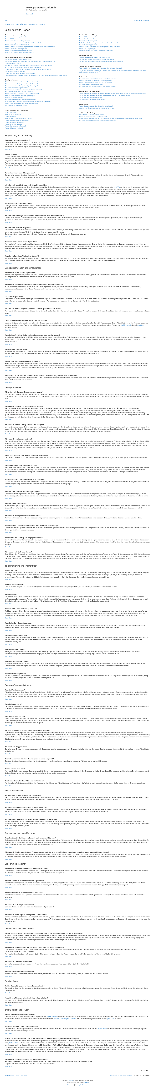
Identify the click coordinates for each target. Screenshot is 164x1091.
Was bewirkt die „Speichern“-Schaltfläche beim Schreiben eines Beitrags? (28, 101)
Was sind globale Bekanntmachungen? (17, 120)
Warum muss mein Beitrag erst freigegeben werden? (21, 103)
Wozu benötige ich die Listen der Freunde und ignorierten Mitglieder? (100, 68)
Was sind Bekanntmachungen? (14, 122)
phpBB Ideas (102, 1029)
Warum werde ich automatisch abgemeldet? (18, 50)
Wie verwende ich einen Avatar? (15, 71)
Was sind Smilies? (10, 116)
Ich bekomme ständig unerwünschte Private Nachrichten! (96, 59)
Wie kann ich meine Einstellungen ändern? (18, 59)
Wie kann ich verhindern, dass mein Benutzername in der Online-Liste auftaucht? (30, 61)
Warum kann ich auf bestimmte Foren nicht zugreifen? (22, 94)
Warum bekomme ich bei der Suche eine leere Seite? (95, 83)
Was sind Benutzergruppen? (87, 41)
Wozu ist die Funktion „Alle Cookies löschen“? (19, 52)
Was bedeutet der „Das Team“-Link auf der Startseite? (95, 50)
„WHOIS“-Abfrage (14, 1043)
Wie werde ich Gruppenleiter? (88, 45)
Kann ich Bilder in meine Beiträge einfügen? (18, 118)
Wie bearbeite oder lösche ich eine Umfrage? (19, 91)
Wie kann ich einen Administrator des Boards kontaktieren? (97, 121)
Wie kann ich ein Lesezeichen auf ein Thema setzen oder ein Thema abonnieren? (104, 95)
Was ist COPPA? (10, 39)
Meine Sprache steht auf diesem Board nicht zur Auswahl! (23, 67)
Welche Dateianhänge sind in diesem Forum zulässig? (96, 106)
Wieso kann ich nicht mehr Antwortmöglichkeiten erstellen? (23, 90)
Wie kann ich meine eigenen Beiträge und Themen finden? (97, 86)
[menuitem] (6, 20)
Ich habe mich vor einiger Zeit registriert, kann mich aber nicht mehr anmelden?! (30, 46)
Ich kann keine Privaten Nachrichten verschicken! (94, 57)
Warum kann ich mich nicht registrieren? (17, 41)
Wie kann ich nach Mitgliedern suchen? (91, 84)
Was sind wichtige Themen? (13, 124)
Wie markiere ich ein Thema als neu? (16, 105)
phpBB (71, 1080)
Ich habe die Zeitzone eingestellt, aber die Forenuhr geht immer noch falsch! (28, 65)
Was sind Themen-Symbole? (14, 128)
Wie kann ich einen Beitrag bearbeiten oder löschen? (21, 84)
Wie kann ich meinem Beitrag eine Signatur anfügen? (21, 86)
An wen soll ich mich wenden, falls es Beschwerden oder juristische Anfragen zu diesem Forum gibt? (110, 118)
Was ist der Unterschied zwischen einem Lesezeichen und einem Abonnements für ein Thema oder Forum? (112, 93)
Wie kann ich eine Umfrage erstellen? (16, 88)
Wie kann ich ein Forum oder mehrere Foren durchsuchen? (97, 79)
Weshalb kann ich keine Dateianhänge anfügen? (20, 95)
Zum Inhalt (29, 14)
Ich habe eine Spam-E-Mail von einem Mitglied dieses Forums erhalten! (101, 61)
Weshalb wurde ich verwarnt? (14, 97)
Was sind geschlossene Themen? (15, 126)
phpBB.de (140, 325)
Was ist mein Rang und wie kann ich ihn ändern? (20, 73)
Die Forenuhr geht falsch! (13, 63)
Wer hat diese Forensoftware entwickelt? (91, 115)
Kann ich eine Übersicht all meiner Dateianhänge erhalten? (97, 108)
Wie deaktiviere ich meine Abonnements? (92, 99)
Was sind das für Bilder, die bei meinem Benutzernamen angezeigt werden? (28, 69)
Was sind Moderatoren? (86, 39)
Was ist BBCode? (10, 112)
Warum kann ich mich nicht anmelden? (17, 45)
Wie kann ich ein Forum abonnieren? (90, 97)
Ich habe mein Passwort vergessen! (16, 49)
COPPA (117, 187)
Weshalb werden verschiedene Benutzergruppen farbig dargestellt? (100, 46)
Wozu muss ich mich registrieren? (15, 37)
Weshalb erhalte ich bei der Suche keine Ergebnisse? (95, 80)
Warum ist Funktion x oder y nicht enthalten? (93, 117)
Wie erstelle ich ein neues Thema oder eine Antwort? (21, 82)
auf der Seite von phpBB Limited (65, 1019)
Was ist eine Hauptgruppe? (87, 49)
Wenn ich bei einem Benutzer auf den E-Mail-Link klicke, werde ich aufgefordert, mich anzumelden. (36, 75)
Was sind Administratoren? (87, 37)
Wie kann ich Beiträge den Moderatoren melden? (20, 99)
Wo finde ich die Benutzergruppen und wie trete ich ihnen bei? (98, 43)
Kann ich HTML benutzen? (13, 114)
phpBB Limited (126, 325)
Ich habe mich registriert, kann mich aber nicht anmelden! (23, 43)
